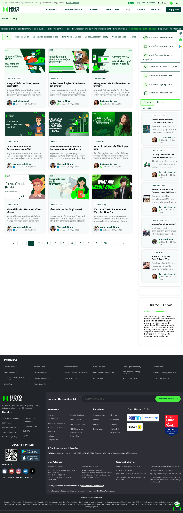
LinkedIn (106, 104)
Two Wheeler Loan (71, 367)
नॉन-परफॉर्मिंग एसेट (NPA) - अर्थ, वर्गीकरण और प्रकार (24, 210)
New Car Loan (9, 372)
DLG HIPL (26, 431)
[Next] (114, 243)
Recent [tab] (160, 102)
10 (105, 243)
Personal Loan (22, 37)
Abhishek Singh (21, 101)
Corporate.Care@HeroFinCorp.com (165, 474)
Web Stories (112, 9)
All (6, 36)
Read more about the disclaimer (152, 29)
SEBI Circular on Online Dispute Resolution (76, 432)
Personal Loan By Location (74, 372)
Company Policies (30, 426)
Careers (141, 9)
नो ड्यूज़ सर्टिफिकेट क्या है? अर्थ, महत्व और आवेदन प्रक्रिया (23, 84)
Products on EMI (40, 384)
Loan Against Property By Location (14, 378)
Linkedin (19, 104)
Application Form (130, 378)
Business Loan (39, 367)
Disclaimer (114, 420)
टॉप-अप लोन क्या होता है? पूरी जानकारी (66, 209)
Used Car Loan (99, 367)
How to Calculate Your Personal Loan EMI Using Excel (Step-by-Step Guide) (164, 191)
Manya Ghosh (64, 101)
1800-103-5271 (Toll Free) (161, 470)
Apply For (158, 37)
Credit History (100, 204)
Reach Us (162, 3)
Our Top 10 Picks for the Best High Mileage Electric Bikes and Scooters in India (164, 156)
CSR (138, 3)
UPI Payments (39, 372)
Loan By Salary (69, 378)
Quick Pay (8, 384)
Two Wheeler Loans (71, 37)
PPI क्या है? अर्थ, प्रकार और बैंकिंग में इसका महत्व (111, 147)
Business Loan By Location (103, 372)
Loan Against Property (132, 367)
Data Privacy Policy (9, 437)
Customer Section (72, 9)
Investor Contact (77, 415)
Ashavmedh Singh (22, 164)
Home (5, 18)
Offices (96, 420)
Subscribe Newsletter (168, 399)
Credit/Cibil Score (160, 378)
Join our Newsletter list (62, 399)
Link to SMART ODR (77, 424)
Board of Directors (9, 428)
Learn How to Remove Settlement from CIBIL (19, 147)
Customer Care (99, 415)
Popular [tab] (147, 102)
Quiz (131, 3)
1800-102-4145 (124, 470)
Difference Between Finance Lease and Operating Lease (65, 147)
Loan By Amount (40, 378)
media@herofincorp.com (104, 491)
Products (50, 9)
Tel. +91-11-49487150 (56, 475)
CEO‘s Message (8, 423)
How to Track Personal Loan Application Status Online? (163, 121)
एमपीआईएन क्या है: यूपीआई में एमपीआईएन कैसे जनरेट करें (67, 84)
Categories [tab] (148, 108)
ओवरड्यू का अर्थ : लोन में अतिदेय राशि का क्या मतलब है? (112, 84)
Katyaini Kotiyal (108, 101)
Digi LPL (26, 436)
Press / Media (75, 420)
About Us (156, 9)
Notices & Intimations (56, 423)
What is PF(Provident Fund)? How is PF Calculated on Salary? (162, 257)
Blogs (129, 9)
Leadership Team (9, 432)
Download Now (72, 3)
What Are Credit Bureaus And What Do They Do (110, 210)
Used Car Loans (119, 37)
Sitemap (113, 415)
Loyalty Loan (158, 367)
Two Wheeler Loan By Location (131, 373)
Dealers (96, 424)
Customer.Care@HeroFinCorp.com (131, 474)
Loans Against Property (96, 37)
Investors (95, 9)
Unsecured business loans (45, 37)
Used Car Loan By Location (164, 372)
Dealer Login (98, 429)
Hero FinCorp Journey (10, 418)
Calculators (98, 378)
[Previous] (14, 243)
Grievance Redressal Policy (92, 486)
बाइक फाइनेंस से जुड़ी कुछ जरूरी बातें (163, 224)
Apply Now (174, 9)
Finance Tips (56, 78)
